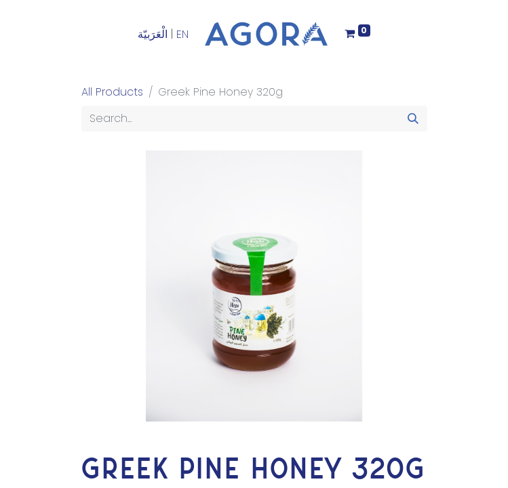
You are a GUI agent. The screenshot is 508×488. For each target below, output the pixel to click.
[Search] (413, 118)
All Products (112, 92)
